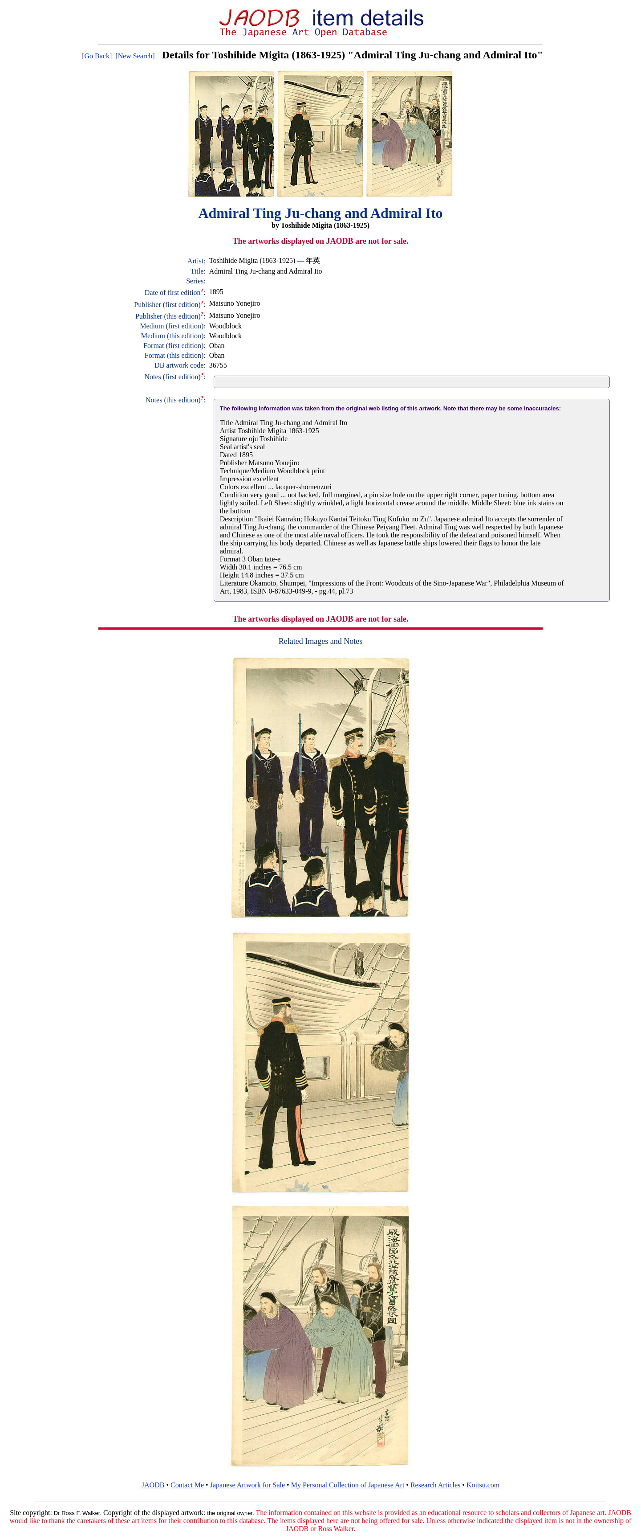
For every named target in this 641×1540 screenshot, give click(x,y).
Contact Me (187, 1485)
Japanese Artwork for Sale (247, 1485)
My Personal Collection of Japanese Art (348, 1485)
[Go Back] (97, 56)
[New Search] (134, 56)
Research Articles (435, 1485)
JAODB (153, 1485)
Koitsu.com (483, 1485)
